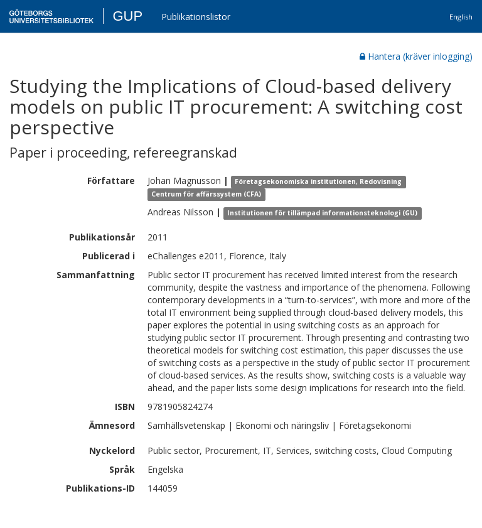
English (461, 16)
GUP (127, 16)
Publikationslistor (195, 17)
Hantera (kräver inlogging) (416, 56)
